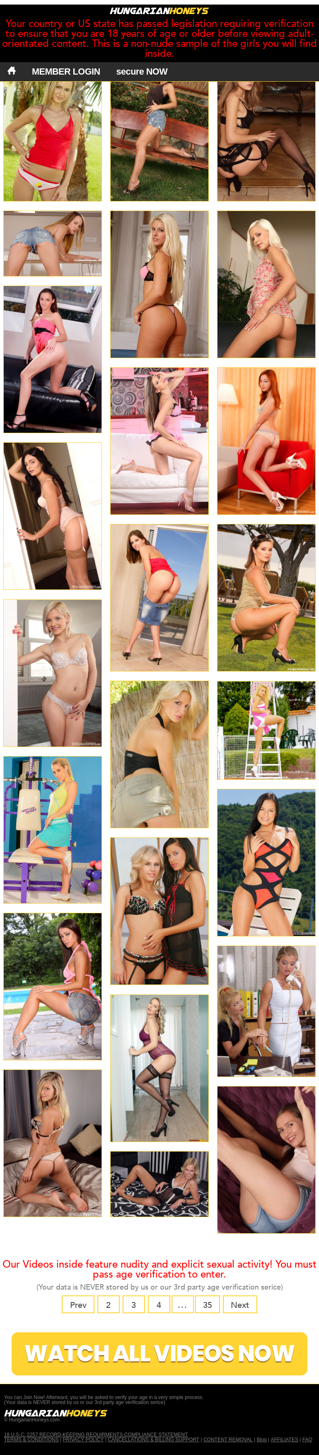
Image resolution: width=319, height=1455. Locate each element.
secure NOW (142, 71)
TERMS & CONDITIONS (31, 1439)
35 (207, 1305)
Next (240, 1305)
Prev (78, 1305)
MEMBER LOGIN (66, 71)
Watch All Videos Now (159, 1353)
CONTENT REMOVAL (228, 1439)
